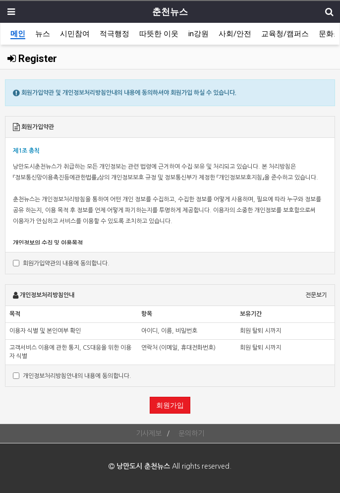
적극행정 (114, 33)
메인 (17, 33)
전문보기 (316, 295)
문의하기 (191, 433)
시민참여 (75, 33)
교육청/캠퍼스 (285, 33)
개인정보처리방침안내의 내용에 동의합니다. (72, 375)
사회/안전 (235, 33)
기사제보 (149, 433)
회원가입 (170, 405)
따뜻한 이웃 (158, 33)
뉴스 (42, 33)
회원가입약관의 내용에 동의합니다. (61, 263)
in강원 (198, 33)
